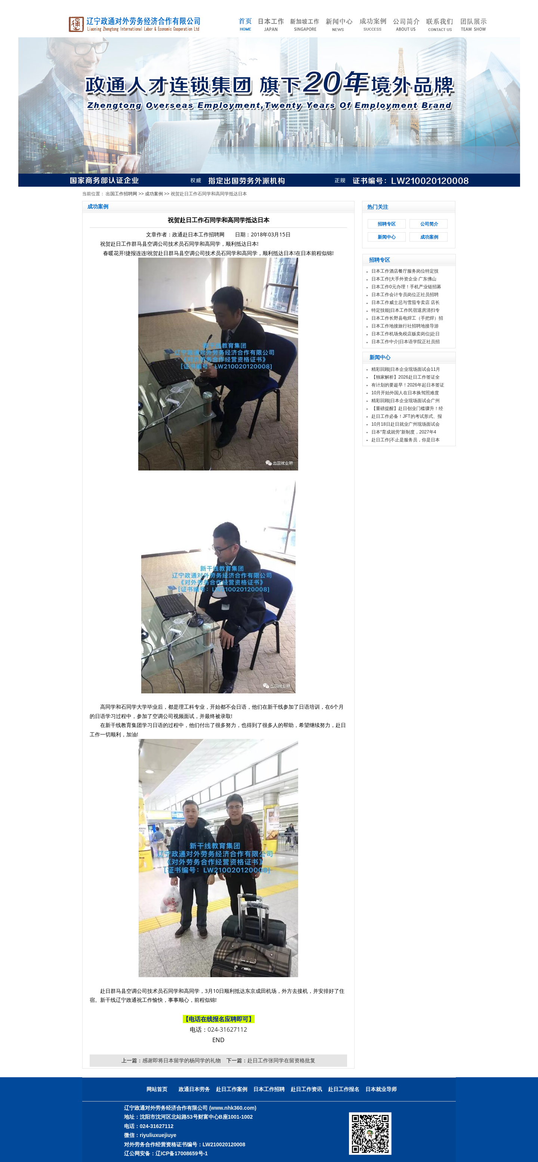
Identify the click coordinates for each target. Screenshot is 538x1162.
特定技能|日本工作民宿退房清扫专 (405, 310)
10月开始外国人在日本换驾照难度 (405, 392)
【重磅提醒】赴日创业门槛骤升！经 (407, 408)
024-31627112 (227, 1029)
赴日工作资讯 (306, 1089)
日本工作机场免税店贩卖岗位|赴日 (405, 333)
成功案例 (154, 193)
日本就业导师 (381, 1089)
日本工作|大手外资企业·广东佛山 (403, 279)
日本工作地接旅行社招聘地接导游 (405, 326)
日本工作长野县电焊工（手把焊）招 (407, 318)
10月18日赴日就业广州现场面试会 (405, 424)
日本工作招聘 (269, 1089)
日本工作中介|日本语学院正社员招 (405, 341)
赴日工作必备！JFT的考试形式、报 (406, 416)
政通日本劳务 (194, 1089)
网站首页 (156, 1089)
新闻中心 (387, 237)
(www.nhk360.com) (232, 1108)
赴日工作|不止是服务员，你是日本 (405, 439)
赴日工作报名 (343, 1089)
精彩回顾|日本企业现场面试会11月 (405, 369)
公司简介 (429, 224)
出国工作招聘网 (121, 193)
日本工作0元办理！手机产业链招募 (406, 286)
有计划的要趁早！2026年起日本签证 (407, 385)
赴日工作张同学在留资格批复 (281, 1060)
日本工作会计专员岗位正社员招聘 (405, 294)
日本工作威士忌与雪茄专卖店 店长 (405, 302)
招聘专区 (387, 224)
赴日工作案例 (231, 1089)
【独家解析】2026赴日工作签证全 (405, 377)
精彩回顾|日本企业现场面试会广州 (405, 400)
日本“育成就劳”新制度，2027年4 (403, 432)
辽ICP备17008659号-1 (181, 1153)
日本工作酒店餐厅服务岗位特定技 (405, 271)
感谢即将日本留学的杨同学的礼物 (181, 1060)
